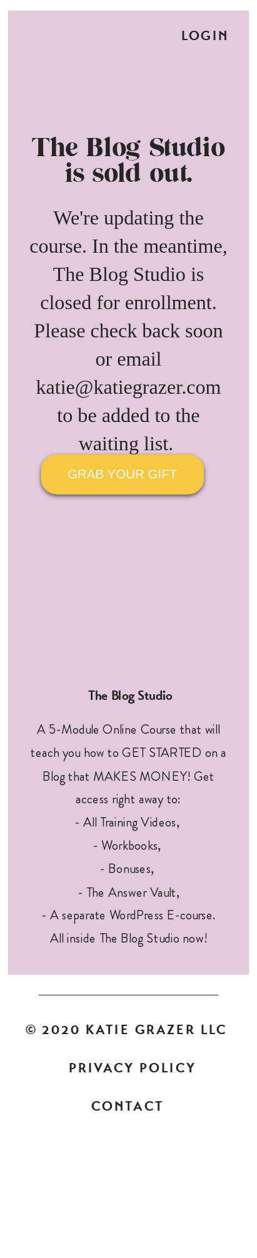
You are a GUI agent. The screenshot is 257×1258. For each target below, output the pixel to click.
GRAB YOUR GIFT (122, 474)
